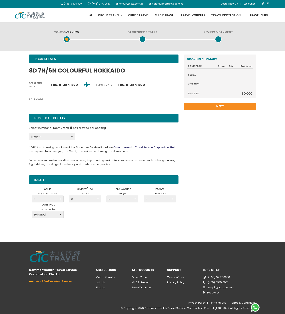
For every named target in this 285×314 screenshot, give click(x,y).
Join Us (100, 282)
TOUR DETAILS (45, 59)
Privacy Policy (175, 282)
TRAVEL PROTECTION (226, 15)
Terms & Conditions (242, 303)
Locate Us (211, 292)
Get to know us (229, 3)
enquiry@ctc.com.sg (130, 3)
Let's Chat (249, 3)
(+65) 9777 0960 (99, 3)
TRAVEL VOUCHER (193, 15)
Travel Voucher (141, 287)
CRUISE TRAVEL (138, 15)
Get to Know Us (105, 277)
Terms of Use (175, 277)
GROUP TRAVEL (108, 15)
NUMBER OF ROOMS (49, 118)
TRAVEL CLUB (259, 15)
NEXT (220, 106)
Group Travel (140, 277)
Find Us (100, 287)
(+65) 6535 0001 (72, 3)
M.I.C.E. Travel (140, 282)
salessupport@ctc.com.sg (166, 3)
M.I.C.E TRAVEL (165, 15)
